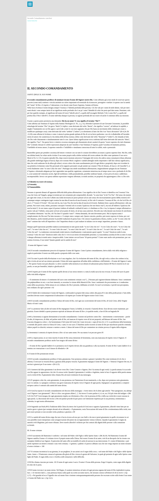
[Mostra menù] (30, 4)
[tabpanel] (79, 282)
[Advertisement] (79, 37)
